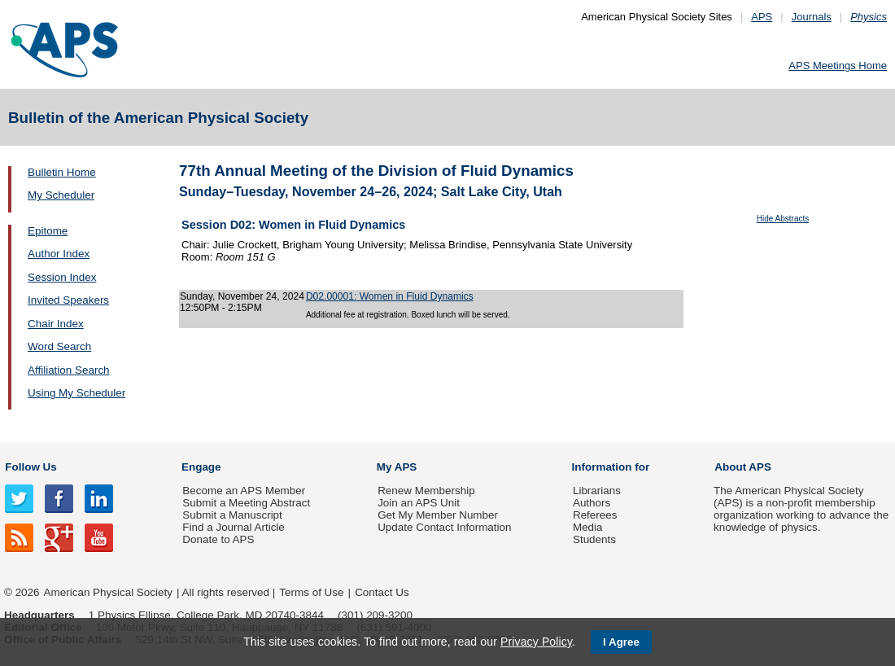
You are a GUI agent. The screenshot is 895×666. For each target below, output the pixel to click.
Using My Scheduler (76, 393)
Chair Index (56, 324)
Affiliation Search (69, 370)
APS (761, 17)
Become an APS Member (243, 490)
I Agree (621, 642)
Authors (591, 503)
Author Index (59, 254)
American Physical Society (108, 592)
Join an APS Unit (419, 503)
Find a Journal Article (233, 527)
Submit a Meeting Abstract (246, 503)
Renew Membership (426, 490)
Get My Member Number (438, 515)
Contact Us (381, 592)
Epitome (48, 231)
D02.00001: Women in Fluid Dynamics (390, 296)
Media (588, 527)
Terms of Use (311, 592)
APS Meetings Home (837, 65)
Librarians (597, 490)
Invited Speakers (68, 300)
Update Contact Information (444, 527)
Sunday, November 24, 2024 (242, 296)
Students (594, 539)
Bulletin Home (62, 172)
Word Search (59, 346)
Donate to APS (218, 539)
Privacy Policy (536, 641)
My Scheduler (61, 195)
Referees (595, 515)
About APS (742, 467)
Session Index (62, 277)
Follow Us (30, 467)
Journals (812, 17)
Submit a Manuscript (232, 515)
